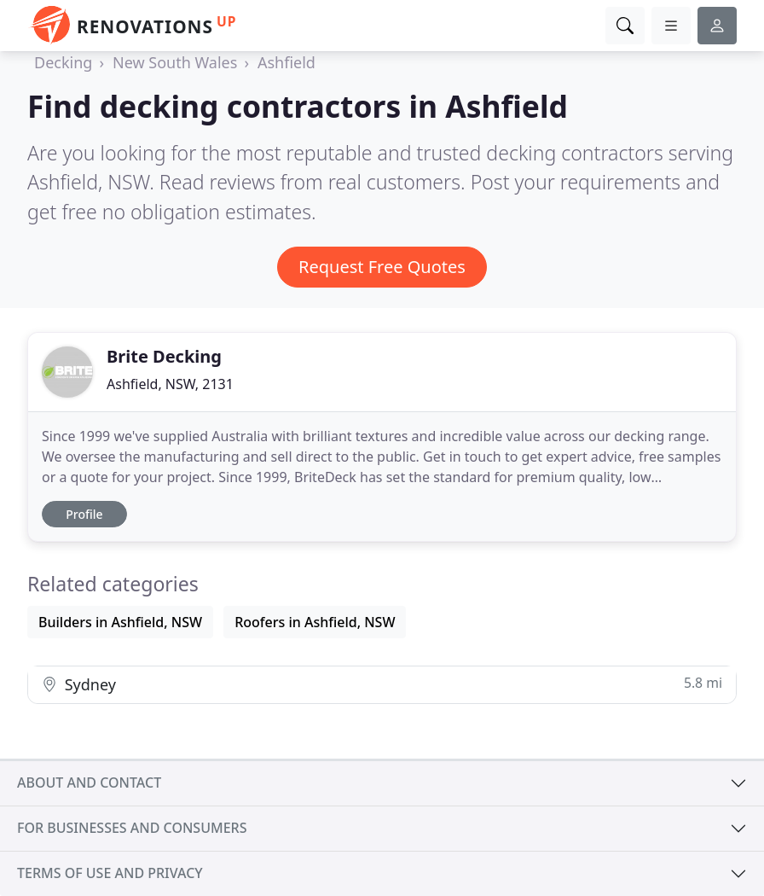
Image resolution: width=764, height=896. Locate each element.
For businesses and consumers (131, 827)
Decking (63, 62)
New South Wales (175, 62)
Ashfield (286, 62)
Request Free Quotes (382, 266)
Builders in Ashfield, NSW (120, 622)
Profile (84, 514)
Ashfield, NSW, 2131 (170, 384)
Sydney (382, 684)
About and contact (89, 782)
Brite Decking (164, 356)
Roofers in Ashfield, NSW (314, 622)
